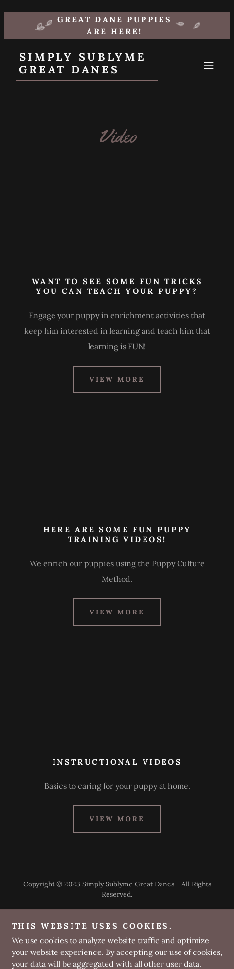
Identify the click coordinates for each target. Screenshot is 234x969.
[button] (208, 65)
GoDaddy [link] (136, 916)
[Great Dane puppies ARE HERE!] (117, 25)
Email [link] (117, 939)
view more (117, 379)
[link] (87, 70)
